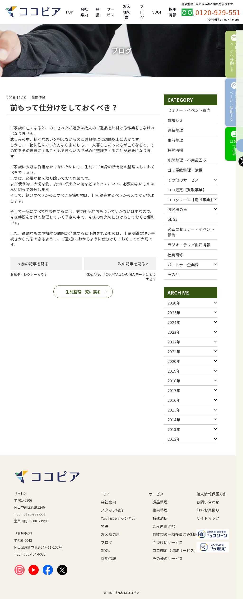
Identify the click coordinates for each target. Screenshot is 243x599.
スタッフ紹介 (112, 510)
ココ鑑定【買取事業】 (187, 189)
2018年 (174, 381)
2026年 (174, 303)
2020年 (174, 361)
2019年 (174, 371)
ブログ (142, 11)
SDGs (156, 12)
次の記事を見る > (133, 264)
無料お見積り (207, 510)
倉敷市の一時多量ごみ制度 (166, 534)
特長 (97, 12)
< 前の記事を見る (33, 264)
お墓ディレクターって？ (28, 274)
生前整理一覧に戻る (83, 292)
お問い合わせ (207, 502)
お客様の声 (127, 11)
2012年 (174, 439)
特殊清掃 (175, 150)
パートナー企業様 (183, 264)
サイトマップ (207, 518)
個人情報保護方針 (211, 494)
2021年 (174, 351)
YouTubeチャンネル (117, 518)
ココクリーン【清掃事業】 (191, 199)
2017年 (174, 390)
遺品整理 (175, 130)
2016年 (174, 400)
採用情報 (172, 12)
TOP (69, 12)
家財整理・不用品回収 (187, 160)
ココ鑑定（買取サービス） (166, 550)
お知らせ (175, 120)
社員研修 (175, 254)
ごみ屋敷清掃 (163, 526)
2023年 (174, 332)
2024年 (174, 322)
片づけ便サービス (166, 542)
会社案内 (84, 12)
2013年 (174, 429)
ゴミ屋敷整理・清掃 (185, 170)
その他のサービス (183, 180)
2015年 (174, 410)
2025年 (174, 312)
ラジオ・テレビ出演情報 (189, 245)
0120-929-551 (218, 12)
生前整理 (175, 140)
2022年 (174, 342)
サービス (110, 12)
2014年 (174, 419)
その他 (173, 274)
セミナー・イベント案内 (189, 110)
